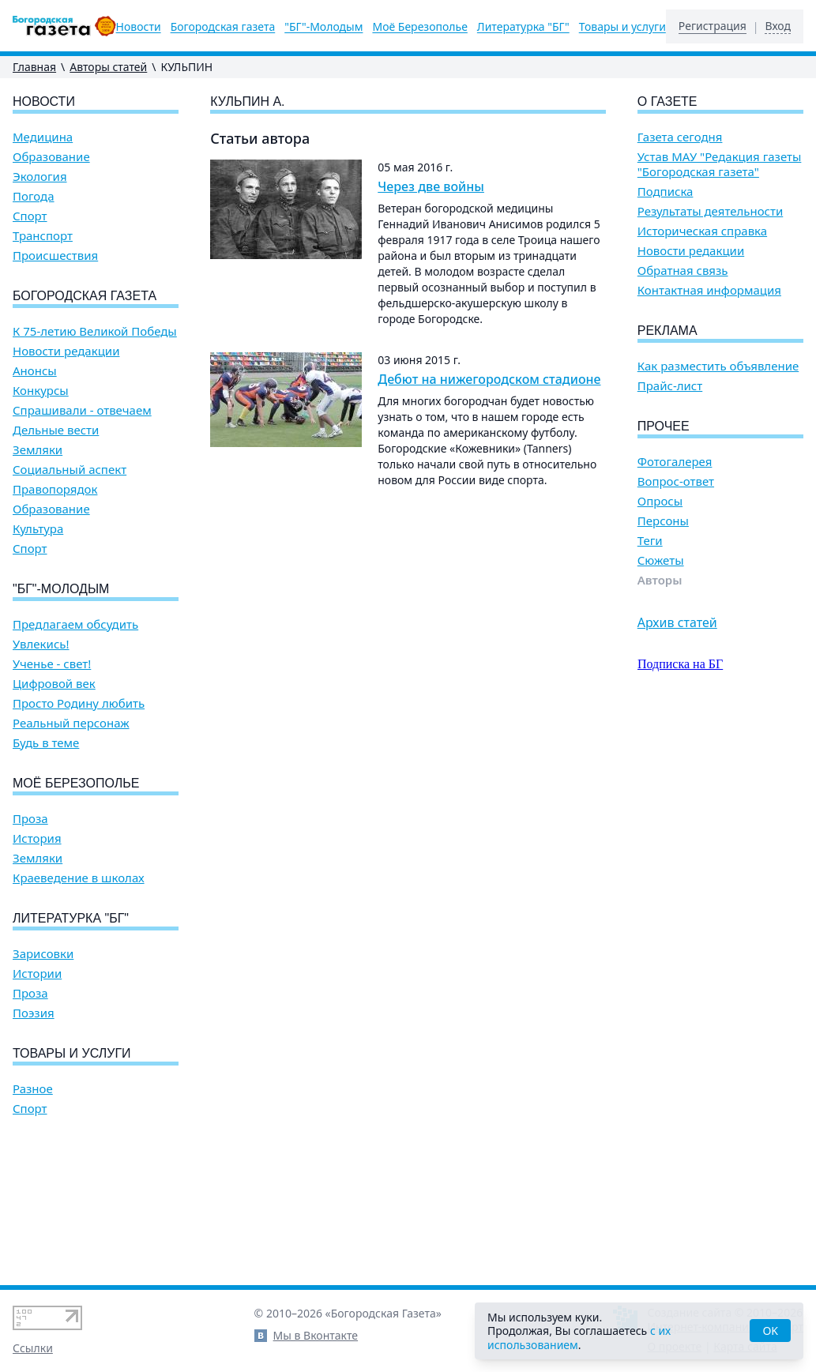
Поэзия (34, 1013)
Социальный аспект (69, 469)
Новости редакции (66, 351)
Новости (138, 27)
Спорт (30, 216)
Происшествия (55, 255)
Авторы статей (108, 66)
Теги (650, 540)
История (37, 838)
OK (770, 1330)
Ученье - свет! (52, 663)
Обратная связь (682, 270)
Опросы (660, 501)
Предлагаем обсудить (75, 624)
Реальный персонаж (71, 723)
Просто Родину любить (79, 703)
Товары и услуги (622, 27)
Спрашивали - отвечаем (82, 410)
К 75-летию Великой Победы (95, 331)
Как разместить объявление (718, 366)
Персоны (663, 520)
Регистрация (712, 26)
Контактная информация (709, 290)
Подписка (665, 191)
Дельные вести (56, 430)
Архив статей (677, 622)
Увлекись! (41, 644)
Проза (30, 818)
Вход (778, 26)
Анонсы (35, 370)
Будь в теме (46, 742)
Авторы (660, 580)
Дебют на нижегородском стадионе (489, 379)
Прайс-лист (670, 385)
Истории (37, 973)
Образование (51, 156)
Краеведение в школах (79, 877)
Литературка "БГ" (523, 27)
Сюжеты (660, 560)
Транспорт (43, 235)
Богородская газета (223, 27)
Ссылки (33, 1347)
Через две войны (431, 186)
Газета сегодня (680, 137)
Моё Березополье (419, 27)
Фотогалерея (675, 461)
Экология (40, 176)
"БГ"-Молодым (323, 27)
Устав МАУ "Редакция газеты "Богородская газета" (719, 164)
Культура (38, 528)
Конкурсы (41, 390)
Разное (33, 1088)
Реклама (667, 330)
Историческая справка (702, 231)
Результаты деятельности (710, 211)
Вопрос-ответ (675, 481)
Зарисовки (43, 953)
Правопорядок (55, 489)
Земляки (37, 449)
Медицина (43, 137)
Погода (34, 196)
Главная (34, 66)
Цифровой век (54, 683)
